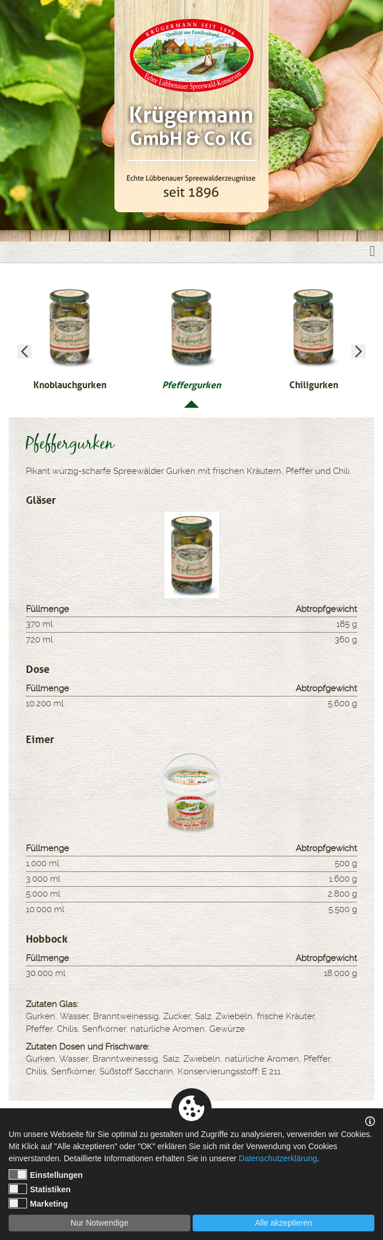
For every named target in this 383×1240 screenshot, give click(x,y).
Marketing (38, 1203)
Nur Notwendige (99, 1222)
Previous (24, 352)
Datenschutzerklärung (278, 1158)
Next (358, 352)
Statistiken (40, 1189)
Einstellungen (46, 1174)
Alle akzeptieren (283, 1222)
